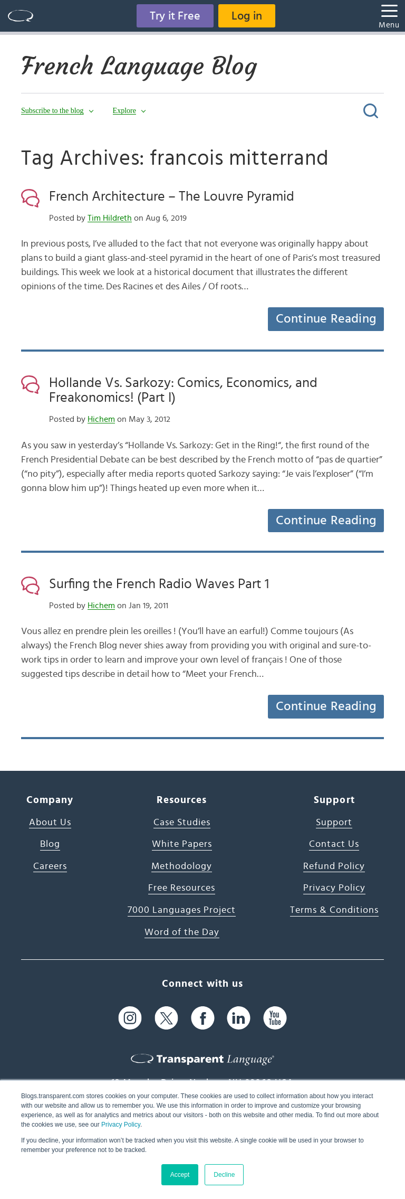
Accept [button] (180, 1174)
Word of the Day (181, 932)
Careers (50, 866)
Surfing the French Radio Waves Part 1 (159, 584)
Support (334, 822)
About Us (50, 822)
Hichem (101, 419)
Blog (50, 844)
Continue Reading (326, 319)
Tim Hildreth (110, 218)
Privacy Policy (120, 1124)
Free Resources (181, 888)
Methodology (181, 866)
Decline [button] (224, 1174)
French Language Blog (139, 66)
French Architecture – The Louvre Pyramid (171, 196)
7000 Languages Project (182, 910)
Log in (247, 16)
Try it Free (175, 16)
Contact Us (334, 844)
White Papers (182, 844)
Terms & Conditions (334, 910)
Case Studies (181, 822)
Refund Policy (334, 866)
